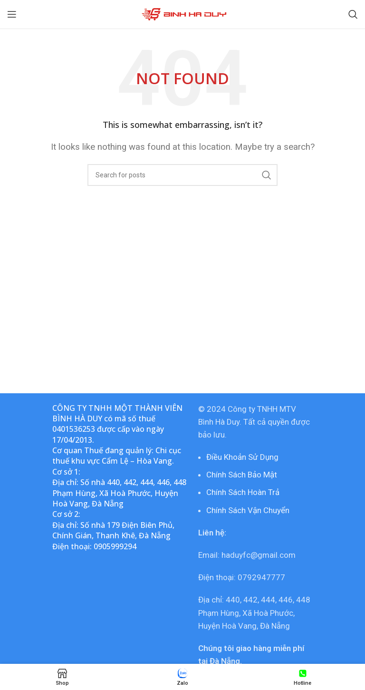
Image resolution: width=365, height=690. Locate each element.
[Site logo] (183, 13)
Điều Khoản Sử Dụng (242, 457)
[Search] (353, 14)
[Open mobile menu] (11, 14)
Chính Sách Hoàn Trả (242, 492)
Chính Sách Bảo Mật (241, 474)
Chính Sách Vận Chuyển (247, 510)
